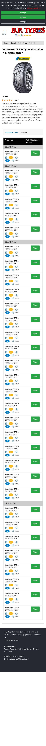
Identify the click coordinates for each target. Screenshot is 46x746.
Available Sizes (11, 132)
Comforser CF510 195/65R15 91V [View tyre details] (12, 376)
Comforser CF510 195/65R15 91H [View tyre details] (12, 362)
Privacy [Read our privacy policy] (6, 635)
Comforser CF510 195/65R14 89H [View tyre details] (12, 214)
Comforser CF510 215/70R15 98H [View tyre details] (12, 476)
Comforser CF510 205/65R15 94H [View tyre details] (12, 447)
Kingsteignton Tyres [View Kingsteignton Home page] (12, 632)
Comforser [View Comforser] (23, 43)
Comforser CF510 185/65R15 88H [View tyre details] (12, 276)
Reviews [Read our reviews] (33, 632)
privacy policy (33, 8)
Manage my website (12, 640)
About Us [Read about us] (25, 632)
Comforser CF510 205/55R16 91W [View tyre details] (12, 552)
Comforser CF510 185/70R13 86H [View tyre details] (12, 153)
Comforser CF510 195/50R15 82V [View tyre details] (12, 290)
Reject (23, 17)
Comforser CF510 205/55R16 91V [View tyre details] (12, 537)
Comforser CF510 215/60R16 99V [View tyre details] (12, 580)
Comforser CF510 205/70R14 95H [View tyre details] (12, 229)
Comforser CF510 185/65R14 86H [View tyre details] (12, 186)
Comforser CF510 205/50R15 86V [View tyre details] (12, 404)
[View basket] (37, 32)
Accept (23, 13)
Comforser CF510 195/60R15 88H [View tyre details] (12, 319)
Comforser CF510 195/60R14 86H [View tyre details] (12, 200)
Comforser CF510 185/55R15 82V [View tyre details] (12, 248)
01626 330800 (18, 656)
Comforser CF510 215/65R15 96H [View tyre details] (12, 461)
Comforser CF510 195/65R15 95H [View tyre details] (12, 390)
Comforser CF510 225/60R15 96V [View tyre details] (12, 490)
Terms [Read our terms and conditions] (13, 635)
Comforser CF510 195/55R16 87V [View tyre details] (12, 509)
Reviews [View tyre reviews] (24, 132)
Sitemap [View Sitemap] (21, 635)
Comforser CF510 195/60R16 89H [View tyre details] (12, 523)
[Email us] (19, 659)
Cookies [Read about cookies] (29, 635)
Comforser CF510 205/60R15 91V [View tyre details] (12, 433)
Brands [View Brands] (14, 43)
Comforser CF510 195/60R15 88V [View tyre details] (12, 347)
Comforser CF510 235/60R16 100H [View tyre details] (12, 609)
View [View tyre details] (35, 153)
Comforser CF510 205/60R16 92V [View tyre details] (12, 566)
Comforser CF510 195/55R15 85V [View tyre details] (12, 305)
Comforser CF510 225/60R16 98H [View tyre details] (12, 594)
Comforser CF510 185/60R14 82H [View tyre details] (12, 172)
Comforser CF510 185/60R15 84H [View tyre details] (12, 262)
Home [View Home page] (5, 43)
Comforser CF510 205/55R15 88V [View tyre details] (12, 419)
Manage (23, 22)
